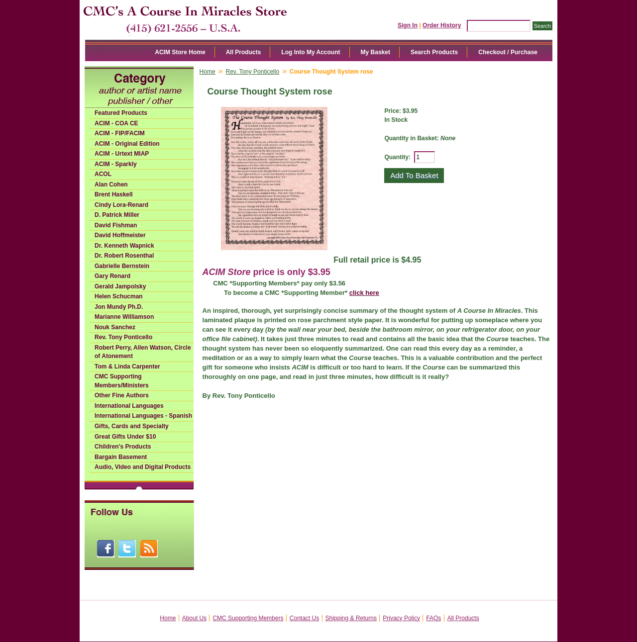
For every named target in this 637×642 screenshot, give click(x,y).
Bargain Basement (121, 457)
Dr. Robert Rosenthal (124, 255)
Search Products (434, 52)
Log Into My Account (310, 52)
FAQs (433, 618)
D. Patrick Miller (117, 214)
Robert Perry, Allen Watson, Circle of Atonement (143, 352)
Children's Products (123, 446)
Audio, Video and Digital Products (143, 466)
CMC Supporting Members (247, 618)
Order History (442, 25)
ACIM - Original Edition (127, 143)
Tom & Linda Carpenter (127, 366)
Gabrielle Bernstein (122, 266)
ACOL (103, 174)
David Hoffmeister (120, 235)
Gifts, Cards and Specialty (132, 426)
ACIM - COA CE (116, 123)
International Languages (129, 405)
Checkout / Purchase (507, 52)
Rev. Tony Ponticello (123, 337)
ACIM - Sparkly (116, 164)
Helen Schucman (119, 296)
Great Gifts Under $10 (125, 436)
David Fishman (116, 225)
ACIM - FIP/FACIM (120, 133)
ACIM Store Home (180, 52)
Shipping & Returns (351, 618)
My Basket (375, 52)
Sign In (408, 25)
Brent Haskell (114, 194)
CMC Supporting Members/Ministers (122, 381)
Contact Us (304, 618)
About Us (194, 618)
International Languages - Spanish (143, 415)
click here (364, 292)
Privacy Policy (401, 618)
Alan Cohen (111, 184)
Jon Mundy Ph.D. (119, 306)
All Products (243, 52)
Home (207, 71)
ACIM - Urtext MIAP (122, 153)
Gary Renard (112, 276)
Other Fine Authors (122, 395)
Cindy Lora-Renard (121, 204)
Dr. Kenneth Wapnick (124, 245)
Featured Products (121, 112)
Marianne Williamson (124, 316)
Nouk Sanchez (115, 327)
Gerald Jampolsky (120, 286)
